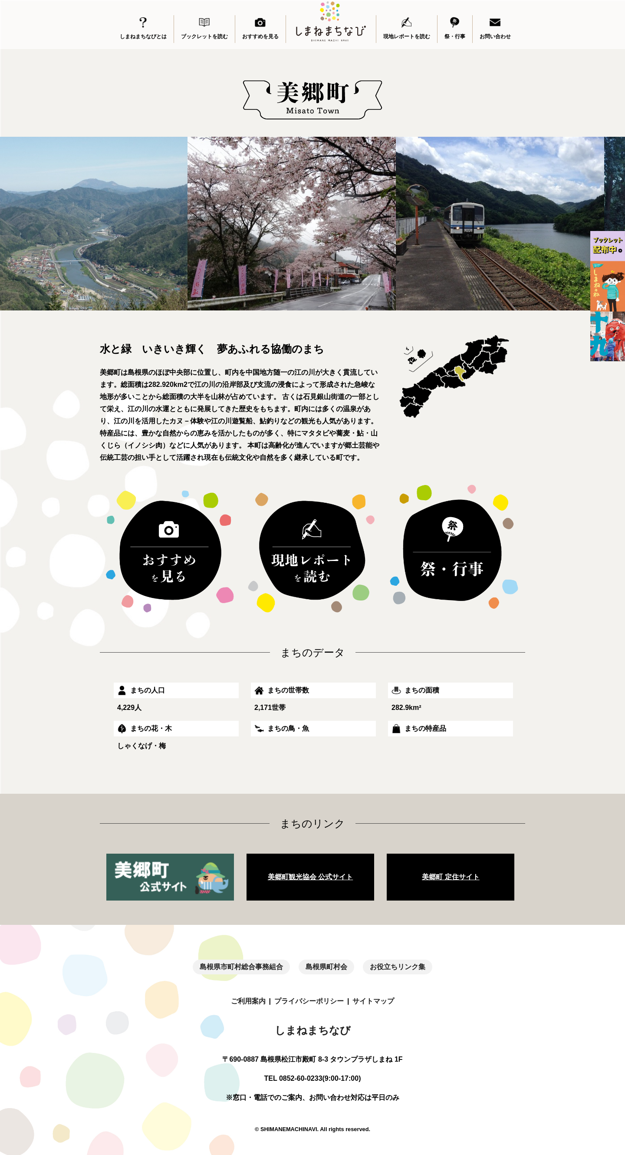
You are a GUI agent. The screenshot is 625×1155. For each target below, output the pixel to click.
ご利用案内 (248, 1001)
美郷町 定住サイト (450, 877)
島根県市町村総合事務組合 (241, 966)
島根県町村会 (326, 966)
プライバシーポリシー (309, 1001)
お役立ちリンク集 (397, 966)
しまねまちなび (313, 1030)
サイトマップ (373, 1001)
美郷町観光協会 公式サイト (310, 877)
